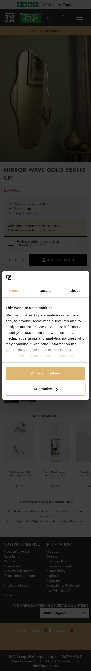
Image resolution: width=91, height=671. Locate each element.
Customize (46, 389)
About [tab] (74, 291)
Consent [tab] (16, 291)
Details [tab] (46, 291)
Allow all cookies (45, 373)
